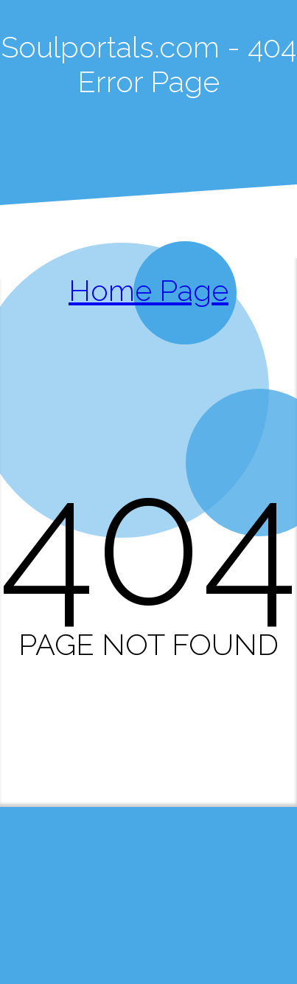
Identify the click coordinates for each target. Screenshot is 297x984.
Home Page (148, 290)
